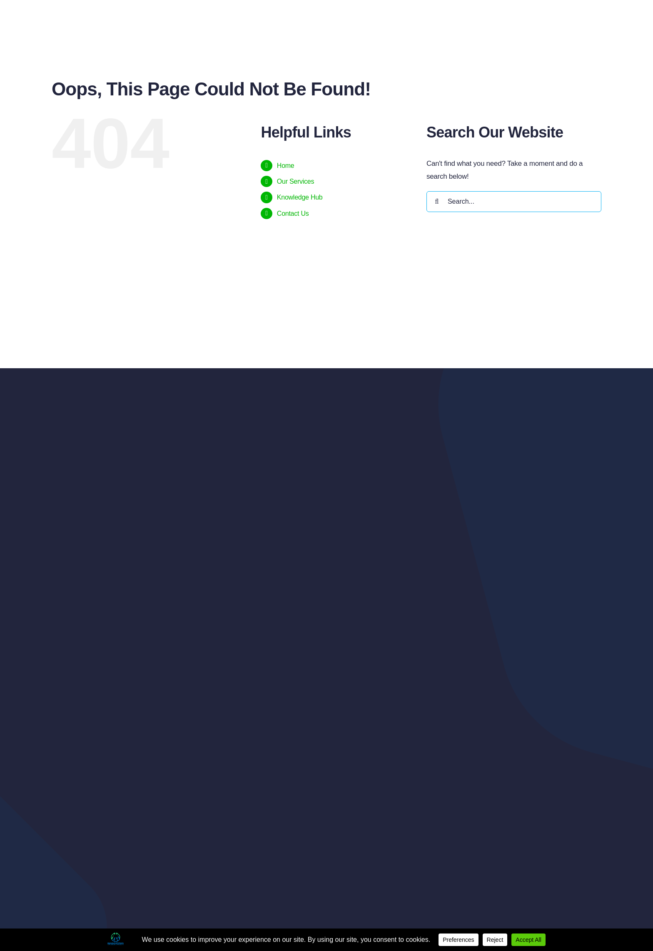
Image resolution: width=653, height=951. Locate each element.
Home (285, 165)
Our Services (295, 181)
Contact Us (293, 213)
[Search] (436, 201)
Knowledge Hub (300, 197)
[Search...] (513, 201)
